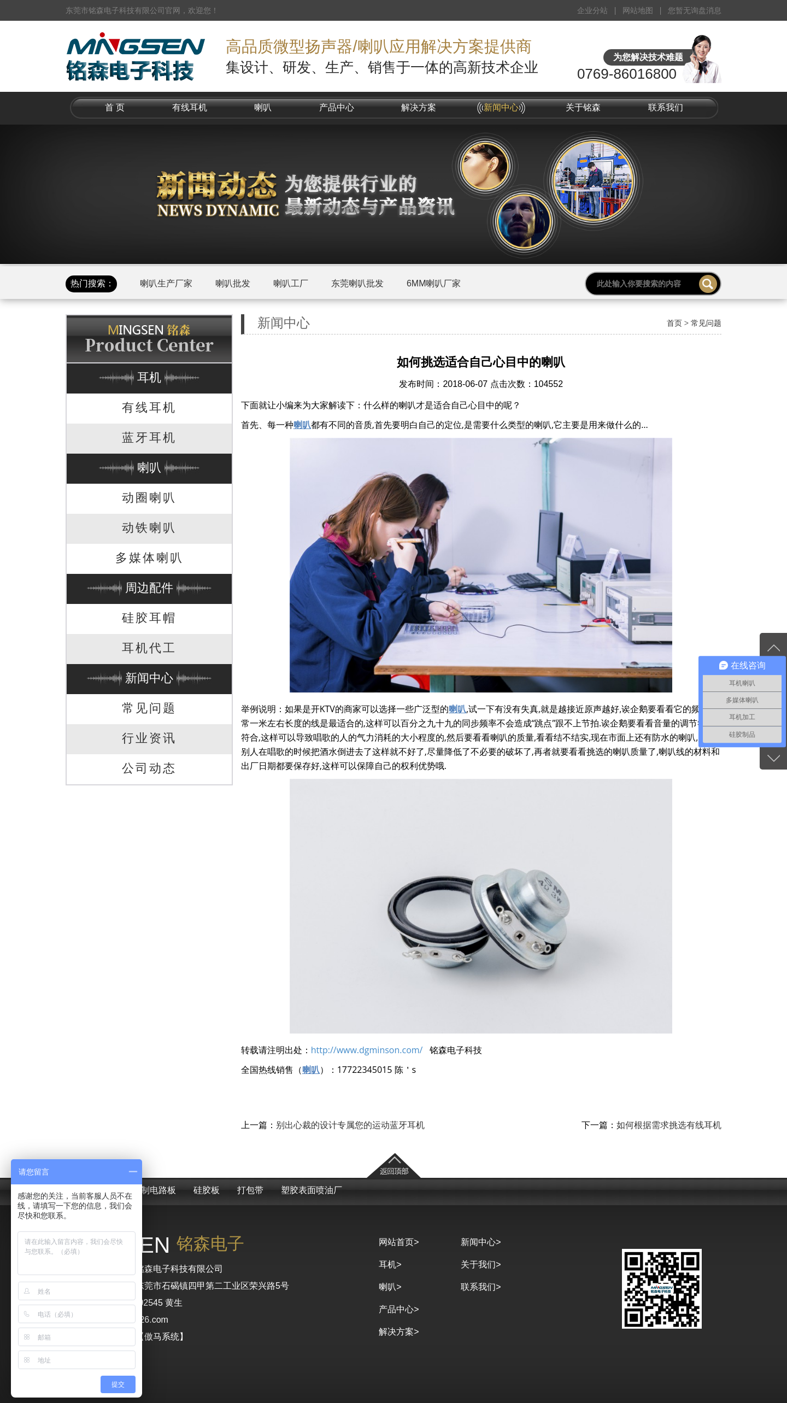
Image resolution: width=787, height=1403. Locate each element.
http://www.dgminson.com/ (367, 1050)
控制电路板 (154, 1190)
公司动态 (149, 768)
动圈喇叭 (149, 497)
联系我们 (665, 107)
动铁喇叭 (149, 528)
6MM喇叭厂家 (434, 283)
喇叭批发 (232, 283)
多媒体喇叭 (149, 558)
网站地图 (637, 10)
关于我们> (481, 1264)
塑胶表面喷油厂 (311, 1190)
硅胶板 (206, 1190)
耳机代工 (149, 648)
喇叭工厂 (290, 283)
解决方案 (418, 107)
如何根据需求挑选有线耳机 (668, 1125)
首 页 (115, 107)
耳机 (149, 377)
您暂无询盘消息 (694, 10)
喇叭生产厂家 (166, 283)
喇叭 (263, 107)
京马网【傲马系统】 (148, 1336)
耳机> (390, 1264)
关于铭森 (583, 107)
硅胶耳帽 (149, 618)
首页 (674, 323)
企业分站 (592, 10)
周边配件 (149, 588)
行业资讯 (149, 738)
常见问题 (149, 708)
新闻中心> (481, 1242)
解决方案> (399, 1331)
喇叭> (390, 1287)
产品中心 (336, 107)
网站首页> (399, 1242)
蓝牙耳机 (149, 437)
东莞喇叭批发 (357, 283)
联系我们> (481, 1287)
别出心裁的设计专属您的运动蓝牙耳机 (350, 1125)
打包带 (250, 1190)
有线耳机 (189, 107)
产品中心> (399, 1309)
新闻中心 (501, 107)
